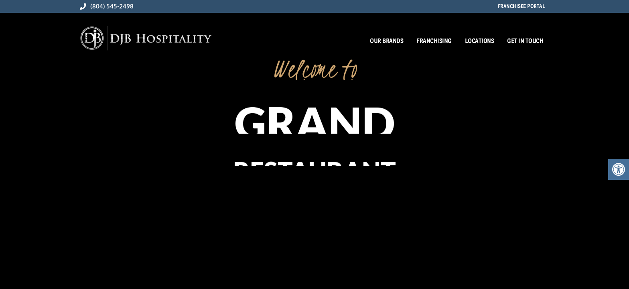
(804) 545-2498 (107, 6)
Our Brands (386, 41)
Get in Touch (525, 41)
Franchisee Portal (521, 6)
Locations (479, 41)
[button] (618, 169)
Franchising (434, 41)
